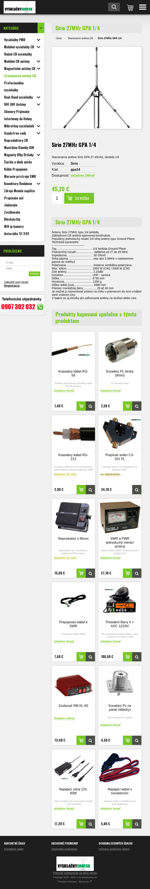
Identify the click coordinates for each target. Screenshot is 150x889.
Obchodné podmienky (64, 849)
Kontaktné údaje (13, 849)
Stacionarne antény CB (80, 38)
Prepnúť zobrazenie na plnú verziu (75, 873)
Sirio (74, 163)
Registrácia (11, 285)
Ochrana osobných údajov (114, 849)
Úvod (59, 38)
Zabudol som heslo (16, 282)
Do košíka (82, 198)
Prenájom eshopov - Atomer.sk (75, 881)
